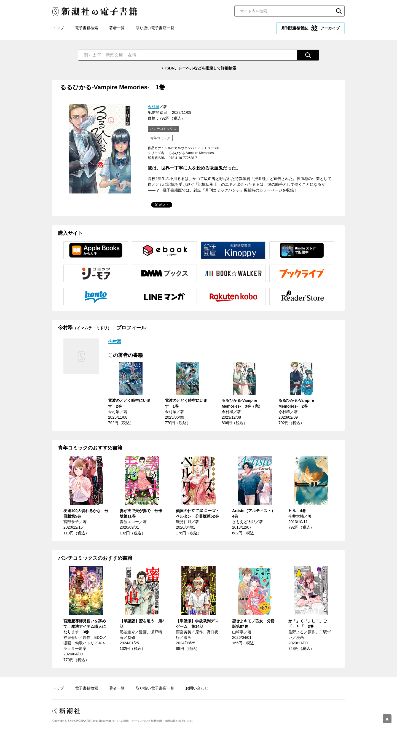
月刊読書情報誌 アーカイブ (310, 28)
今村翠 (153, 106)
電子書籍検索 (86, 28)
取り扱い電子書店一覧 (155, 28)
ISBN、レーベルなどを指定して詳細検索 (200, 68)
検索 (339, 11)
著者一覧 (117, 28)
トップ (58, 28)
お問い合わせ (196, 688)
